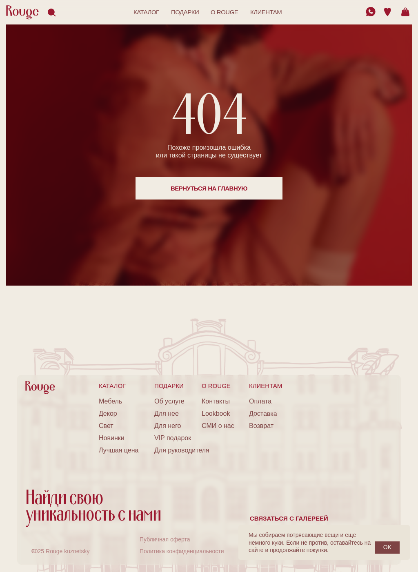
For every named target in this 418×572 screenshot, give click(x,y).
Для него (167, 425)
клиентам (266, 12)
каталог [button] (146, 12)
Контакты (216, 401)
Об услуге (169, 401)
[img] (371, 11)
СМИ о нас (218, 425)
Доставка (263, 413)
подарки (169, 385)
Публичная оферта (165, 539)
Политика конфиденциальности (182, 551)
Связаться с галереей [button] (289, 518)
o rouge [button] (224, 12)
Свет (106, 425)
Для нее (166, 413)
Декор (108, 413)
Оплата (260, 401)
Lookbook (216, 413)
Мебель (110, 401)
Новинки (112, 438)
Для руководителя (181, 450)
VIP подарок (172, 438)
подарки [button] (185, 12)
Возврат (261, 425)
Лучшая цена (118, 450)
